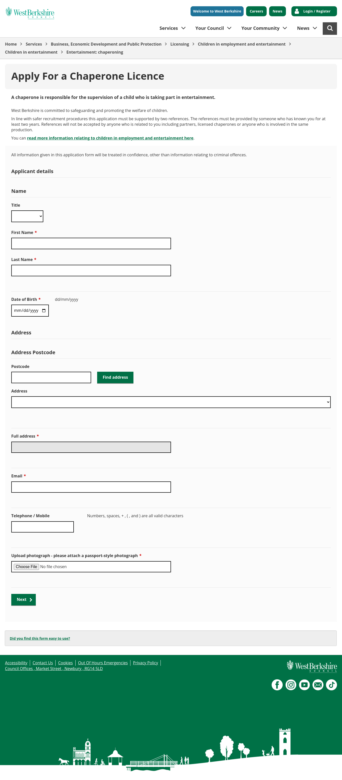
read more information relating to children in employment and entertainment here (110, 138)
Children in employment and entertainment (241, 44)
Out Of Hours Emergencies (103, 663)
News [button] (303, 28)
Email (18, 476)
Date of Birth (25, 299)
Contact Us (43, 663)
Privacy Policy (145, 663)
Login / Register (316, 11)
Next (22, 599)
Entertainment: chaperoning (94, 52)
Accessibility (16, 663)
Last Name (23, 259)
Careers (256, 11)
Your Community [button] (260, 28)
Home (11, 44)
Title (15, 205)
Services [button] (168, 28)
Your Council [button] (210, 28)
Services (34, 44)
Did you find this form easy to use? (40, 638)
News (277, 11)
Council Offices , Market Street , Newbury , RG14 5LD (54, 668)
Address (19, 391)
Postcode (20, 366)
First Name (24, 232)
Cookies (65, 663)
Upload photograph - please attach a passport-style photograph (76, 555)
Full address (25, 436)
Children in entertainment (31, 52)
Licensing (179, 44)
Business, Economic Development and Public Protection (106, 44)
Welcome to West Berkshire (217, 11)
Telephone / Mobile (30, 515)
